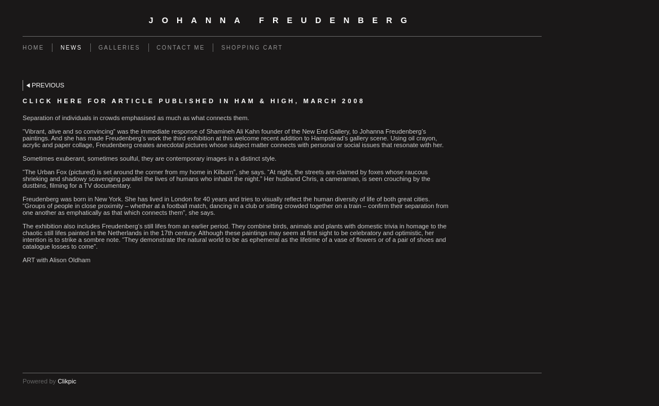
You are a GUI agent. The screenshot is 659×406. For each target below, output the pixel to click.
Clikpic (67, 381)
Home (33, 48)
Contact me (181, 48)
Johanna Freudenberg (282, 20)
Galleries (119, 48)
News (71, 48)
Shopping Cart (252, 48)
